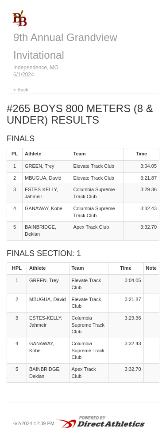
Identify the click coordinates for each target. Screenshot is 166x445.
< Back (20, 89)
